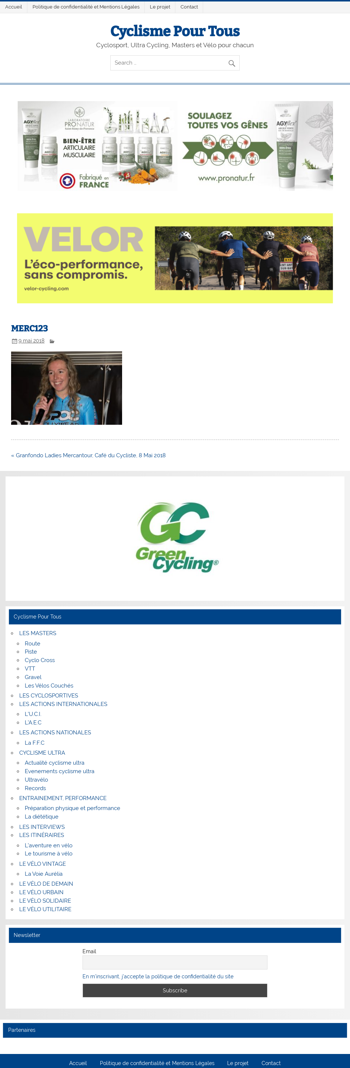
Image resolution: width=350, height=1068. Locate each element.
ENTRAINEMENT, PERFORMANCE (63, 798)
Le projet (160, 7)
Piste (31, 651)
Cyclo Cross (40, 660)
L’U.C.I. (33, 714)
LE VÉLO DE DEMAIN (46, 884)
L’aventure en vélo (49, 845)
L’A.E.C (33, 722)
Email (89, 951)
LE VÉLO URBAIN (41, 892)
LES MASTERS (37, 633)
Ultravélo (36, 779)
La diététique (41, 816)
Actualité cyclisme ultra (54, 762)
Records (35, 788)
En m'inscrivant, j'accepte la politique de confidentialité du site (158, 976)
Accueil (13, 7)
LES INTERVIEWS (42, 827)
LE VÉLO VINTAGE (42, 864)
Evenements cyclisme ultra (59, 771)
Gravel (33, 677)
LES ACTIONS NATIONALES (55, 732)
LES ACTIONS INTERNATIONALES (63, 704)
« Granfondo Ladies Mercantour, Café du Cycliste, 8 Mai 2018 (88, 455)
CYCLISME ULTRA (42, 753)
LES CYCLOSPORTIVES (48, 695)
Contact (189, 7)
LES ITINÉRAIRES (41, 835)
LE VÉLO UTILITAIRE (45, 909)
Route (32, 643)
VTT (30, 668)
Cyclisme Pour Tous (175, 31)
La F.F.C (34, 743)
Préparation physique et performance (72, 808)
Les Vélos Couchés (49, 685)
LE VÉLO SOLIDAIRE (45, 901)
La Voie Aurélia (44, 874)
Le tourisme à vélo (49, 853)
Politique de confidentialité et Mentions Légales (86, 7)
